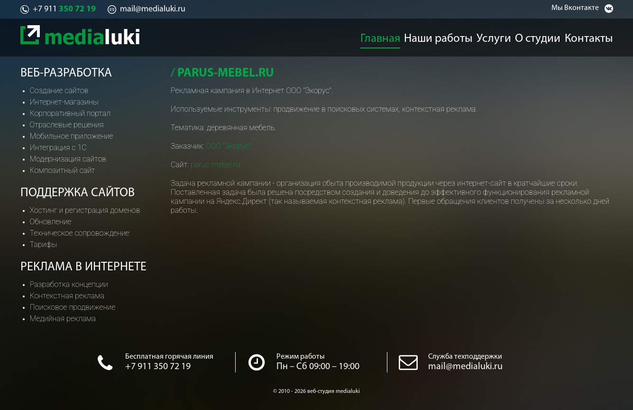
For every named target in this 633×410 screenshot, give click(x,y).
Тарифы (43, 244)
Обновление (51, 221)
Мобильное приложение (71, 136)
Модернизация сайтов (68, 158)
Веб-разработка (66, 73)
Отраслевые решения (67, 124)
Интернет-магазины (64, 101)
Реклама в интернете (83, 267)
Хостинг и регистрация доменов (85, 210)
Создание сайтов (59, 90)
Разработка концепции (69, 284)
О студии (543, 36)
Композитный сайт (62, 170)
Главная (380, 36)
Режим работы (300, 357)
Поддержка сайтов (77, 193)
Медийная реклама (63, 318)
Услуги (494, 36)
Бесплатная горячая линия (169, 357)
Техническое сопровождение (79, 233)
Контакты (597, 36)
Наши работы (438, 36)
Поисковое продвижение (73, 307)
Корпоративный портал (70, 113)
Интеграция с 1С (58, 147)
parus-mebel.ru (215, 164)
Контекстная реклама (67, 295)
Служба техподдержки (465, 357)
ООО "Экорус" (228, 146)
